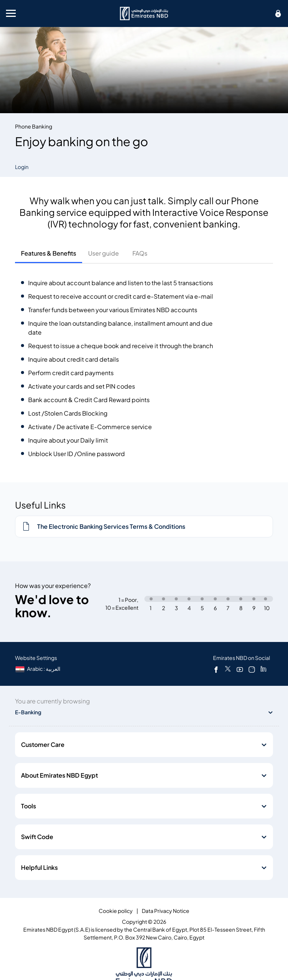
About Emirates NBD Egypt (59, 775)
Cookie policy (116, 911)
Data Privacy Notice (165, 911)
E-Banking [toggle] (28, 712)
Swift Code (37, 837)
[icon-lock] (278, 13)
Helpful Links (39, 867)
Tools (28, 806)
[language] (38, 669)
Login (21, 167)
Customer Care (42, 744)
